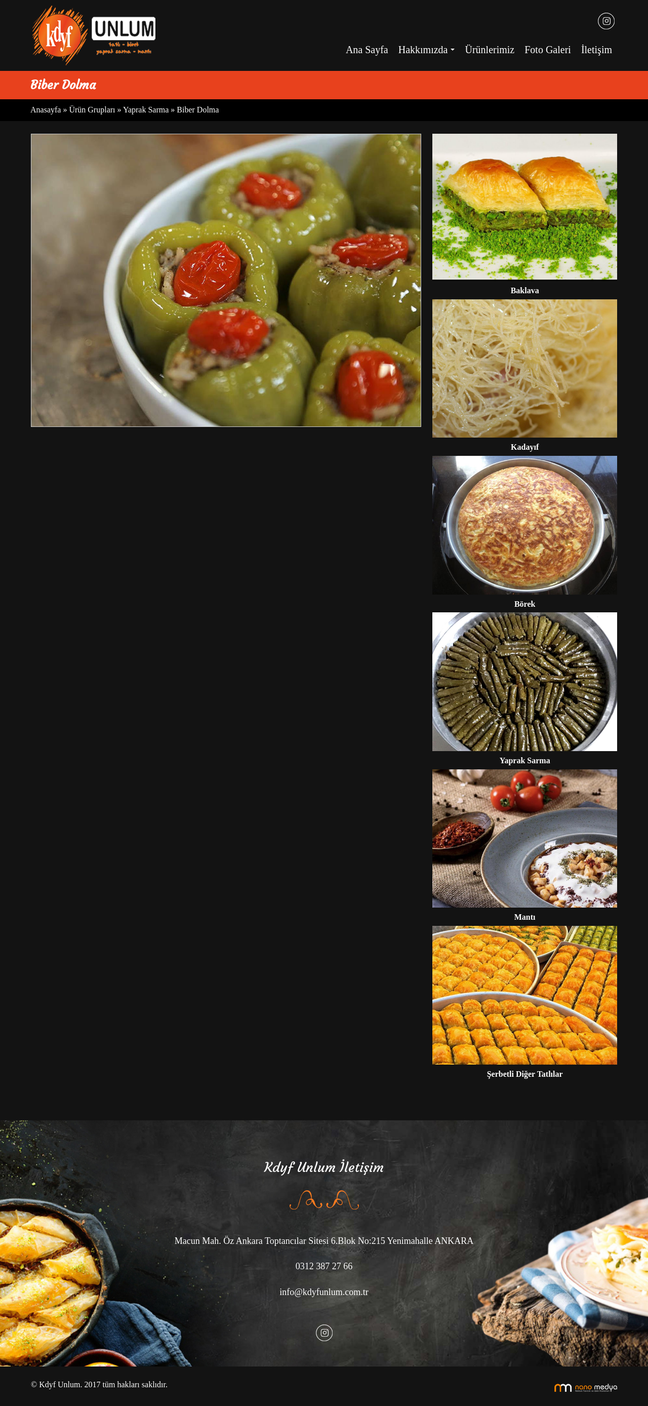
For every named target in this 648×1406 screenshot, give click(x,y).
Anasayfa (46, 109)
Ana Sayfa (367, 49)
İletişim (596, 49)
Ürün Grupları (93, 109)
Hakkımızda (429, 52)
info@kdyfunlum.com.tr (324, 1292)
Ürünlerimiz (489, 49)
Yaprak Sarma (146, 109)
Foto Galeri (547, 49)
